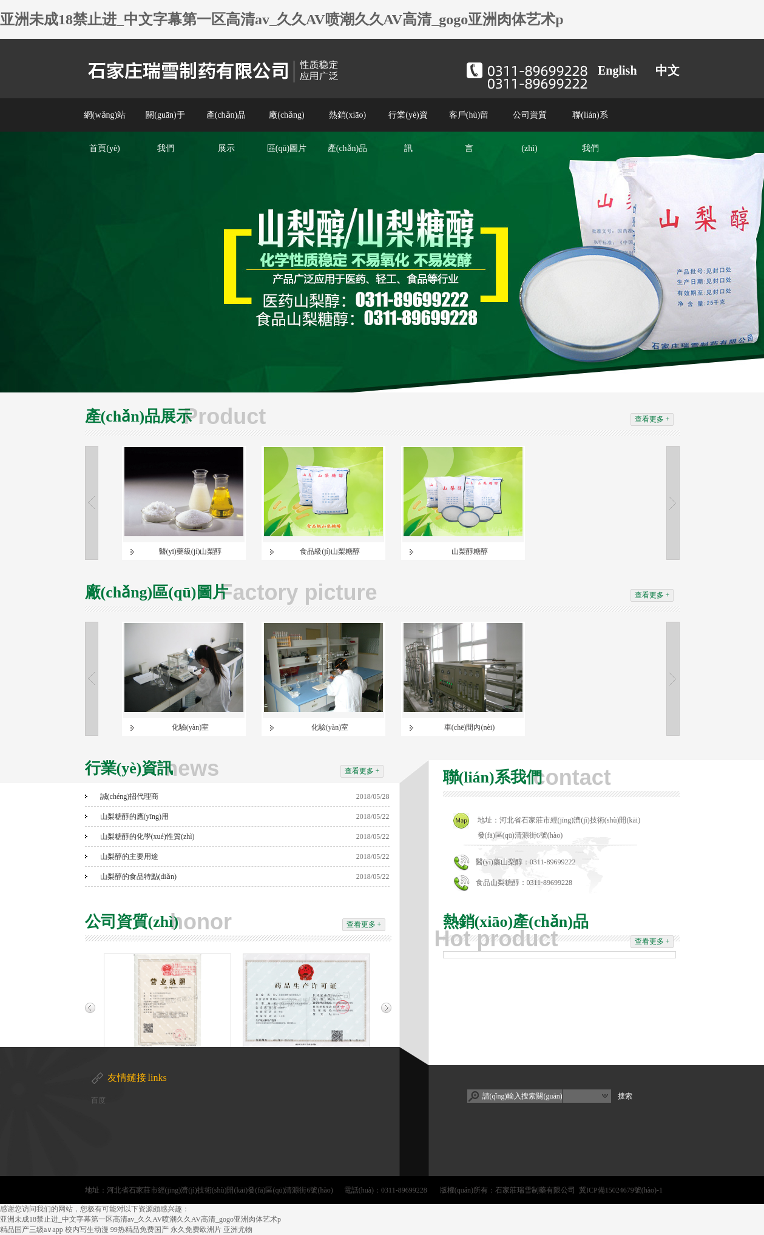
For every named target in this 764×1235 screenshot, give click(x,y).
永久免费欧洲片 (196, 1229)
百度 (98, 1100)
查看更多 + (652, 419)
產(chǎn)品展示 (226, 131)
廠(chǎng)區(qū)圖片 (286, 131)
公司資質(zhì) (530, 131)
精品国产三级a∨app (31, 1229)
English (617, 70)
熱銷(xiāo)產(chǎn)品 (348, 131)
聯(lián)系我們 (589, 131)
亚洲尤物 (237, 1229)
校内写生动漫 (87, 1229)
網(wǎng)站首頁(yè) (105, 131)
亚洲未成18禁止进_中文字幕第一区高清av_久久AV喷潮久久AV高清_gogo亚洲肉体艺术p (282, 19)
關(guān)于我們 (165, 131)
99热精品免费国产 (139, 1229)
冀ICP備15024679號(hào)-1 (621, 1190)
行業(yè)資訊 (408, 131)
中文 (667, 70)
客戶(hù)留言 (468, 131)
